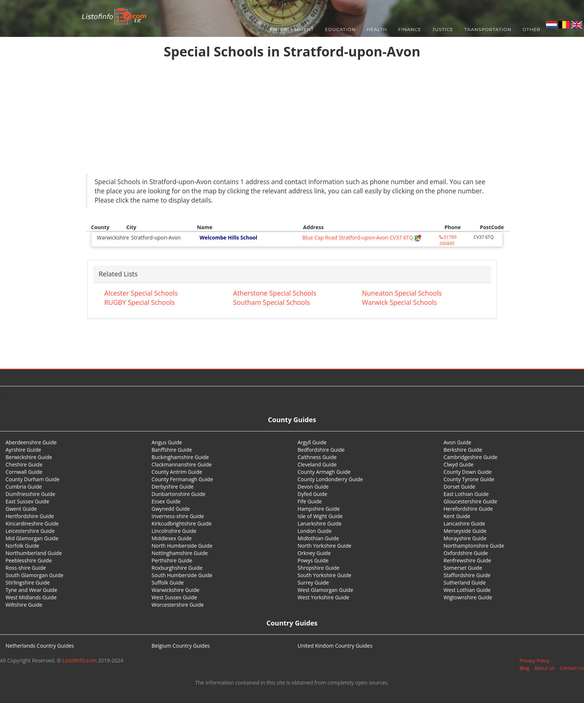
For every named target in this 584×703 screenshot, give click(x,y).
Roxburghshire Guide (177, 567)
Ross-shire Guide (26, 567)
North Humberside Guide (182, 545)
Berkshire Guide (462, 449)
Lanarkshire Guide (320, 523)
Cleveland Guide (317, 464)
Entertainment (292, 29)
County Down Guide (467, 471)
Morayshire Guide (464, 538)
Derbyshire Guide (173, 486)
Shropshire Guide (319, 567)
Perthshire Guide (172, 560)
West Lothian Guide (467, 589)
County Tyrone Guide (468, 479)
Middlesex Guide (172, 538)
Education (340, 29)
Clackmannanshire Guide (182, 464)
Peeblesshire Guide (29, 560)
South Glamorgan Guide (34, 575)
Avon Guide (457, 442)
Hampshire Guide (319, 508)
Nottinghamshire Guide (180, 552)
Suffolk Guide (168, 582)
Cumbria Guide (24, 486)
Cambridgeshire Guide (470, 457)
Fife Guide (310, 501)
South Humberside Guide (182, 575)
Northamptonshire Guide (473, 545)
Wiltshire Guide (24, 604)
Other (531, 29)
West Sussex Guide (174, 597)
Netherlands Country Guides (40, 645)
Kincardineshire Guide (32, 523)
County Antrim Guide (177, 471)
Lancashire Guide (464, 523)
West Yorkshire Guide (323, 597)
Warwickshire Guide (176, 589)
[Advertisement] (292, 118)
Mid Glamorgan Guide (32, 538)
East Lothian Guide (465, 493)
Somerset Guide (462, 567)
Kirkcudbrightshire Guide (182, 523)
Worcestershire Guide (178, 604)
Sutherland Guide (464, 582)
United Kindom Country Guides (335, 645)
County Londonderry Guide (330, 479)
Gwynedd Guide (171, 508)
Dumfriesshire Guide (30, 493)
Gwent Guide (21, 508)
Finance (409, 29)
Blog (524, 668)
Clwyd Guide (458, 464)
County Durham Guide (32, 479)
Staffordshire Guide (466, 575)
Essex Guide (166, 501)
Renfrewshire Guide (467, 560)
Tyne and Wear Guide (31, 589)
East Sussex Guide (27, 501)
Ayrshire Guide (23, 449)
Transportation (488, 29)
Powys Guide (313, 560)
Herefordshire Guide (468, 508)
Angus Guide (167, 442)
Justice (442, 29)
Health (377, 29)
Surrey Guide (313, 582)
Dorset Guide (459, 486)
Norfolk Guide (22, 545)
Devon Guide (313, 486)
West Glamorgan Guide (325, 589)
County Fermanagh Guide (182, 479)
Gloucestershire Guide (470, 501)
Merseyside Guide (465, 530)
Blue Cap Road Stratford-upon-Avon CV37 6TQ (362, 237)
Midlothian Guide (318, 538)
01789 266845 (447, 240)
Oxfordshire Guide (465, 552)
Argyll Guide (312, 442)
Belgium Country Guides (181, 645)
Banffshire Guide (172, 449)
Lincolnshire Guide (174, 530)
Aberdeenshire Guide (31, 442)
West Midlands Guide (31, 597)
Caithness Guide (317, 457)
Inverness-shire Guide (178, 516)
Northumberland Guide (34, 552)
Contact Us (572, 668)
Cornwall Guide (24, 471)
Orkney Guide (314, 552)
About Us (544, 668)
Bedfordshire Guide (321, 449)
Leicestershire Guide (30, 530)
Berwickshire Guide (29, 457)
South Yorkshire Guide (325, 575)
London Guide (315, 530)
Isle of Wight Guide (320, 516)
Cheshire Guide (24, 464)
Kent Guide (456, 516)
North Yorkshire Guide (325, 545)
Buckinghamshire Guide (180, 457)
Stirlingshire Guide (28, 582)
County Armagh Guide (324, 471)
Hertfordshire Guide (30, 516)
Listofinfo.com (79, 660)
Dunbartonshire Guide (178, 493)
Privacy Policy (534, 660)
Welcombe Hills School (228, 237)
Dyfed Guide (313, 493)
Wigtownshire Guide (467, 597)
